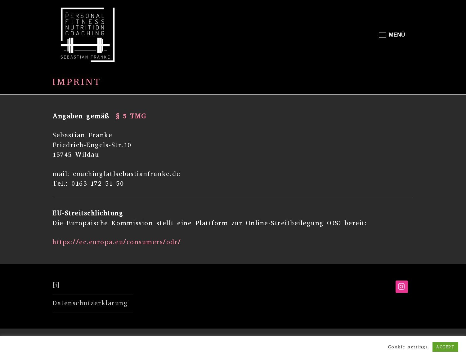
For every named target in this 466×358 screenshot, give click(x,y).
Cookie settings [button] (408, 347)
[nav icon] (392, 34)
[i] (56, 285)
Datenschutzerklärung (90, 303)
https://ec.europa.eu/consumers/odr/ (116, 242)
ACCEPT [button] (445, 347)
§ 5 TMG (131, 116)
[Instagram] (402, 287)
